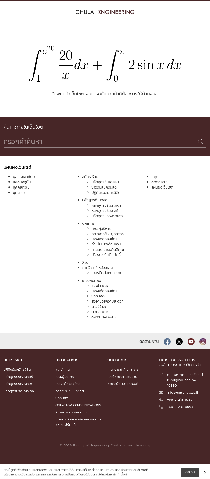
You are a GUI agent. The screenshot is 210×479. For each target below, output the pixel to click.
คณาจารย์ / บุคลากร (107, 234)
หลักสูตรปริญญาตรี (106, 205)
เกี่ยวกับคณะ (91, 280)
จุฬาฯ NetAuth (103, 317)
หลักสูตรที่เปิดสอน (105, 182)
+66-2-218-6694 (180, 406)
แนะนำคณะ (99, 285)
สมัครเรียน (90, 176)
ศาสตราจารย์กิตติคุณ (107, 249)
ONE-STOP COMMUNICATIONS (78, 405)
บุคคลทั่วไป (21, 187)
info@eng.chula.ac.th (183, 392)
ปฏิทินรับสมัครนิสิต (105, 192)
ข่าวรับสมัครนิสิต (104, 187)
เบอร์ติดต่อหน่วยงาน (107, 272)
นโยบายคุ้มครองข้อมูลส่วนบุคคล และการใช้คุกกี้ (78, 422)
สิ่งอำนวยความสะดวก (107, 301)
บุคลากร (19, 192)
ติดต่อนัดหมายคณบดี (122, 383)
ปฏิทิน (156, 176)
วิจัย (85, 262)
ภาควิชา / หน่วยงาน (97, 267)
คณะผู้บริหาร (101, 228)
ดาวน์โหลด (99, 306)
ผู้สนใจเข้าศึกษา (24, 176)
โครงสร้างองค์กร (104, 239)
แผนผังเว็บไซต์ (162, 187)
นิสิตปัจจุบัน (22, 182)
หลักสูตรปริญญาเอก (107, 216)
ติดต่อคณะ (99, 311)
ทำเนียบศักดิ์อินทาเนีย (107, 244)
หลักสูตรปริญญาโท (106, 210)
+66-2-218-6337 (179, 399)
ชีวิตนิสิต (98, 296)
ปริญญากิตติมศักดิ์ (106, 254)
